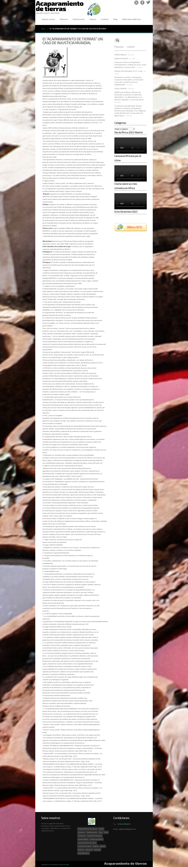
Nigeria (95, 846)
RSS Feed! (136, 2)
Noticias (81, 850)
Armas (101, 829)
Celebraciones (91, 832)
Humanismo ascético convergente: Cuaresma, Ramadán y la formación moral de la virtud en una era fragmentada (128, 81)
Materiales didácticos (131, 19)
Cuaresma (82, 836)
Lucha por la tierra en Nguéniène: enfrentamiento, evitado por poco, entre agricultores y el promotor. (130, 64)
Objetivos (64, 19)
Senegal (97, 850)
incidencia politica (96, 839)
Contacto (105, 19)
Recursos (89, 850)
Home (43, 29)
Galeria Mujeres (120, 55)
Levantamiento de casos (87, 843)
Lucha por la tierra (84, 846)
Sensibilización (83, 853)
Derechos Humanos (94, 836)
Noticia (102, 846)
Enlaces (92, 19)
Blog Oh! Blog (64, 864)
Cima (100, 832)
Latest (131, 46)
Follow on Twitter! (148, 2)
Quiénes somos (48, 19)
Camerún (81, 832)
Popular (119, 46)
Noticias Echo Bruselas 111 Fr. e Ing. (128, 71)
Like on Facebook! (142, 2)
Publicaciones (79, 19)
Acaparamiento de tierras (87, 829)
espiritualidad (83, 839)
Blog (115, 19)
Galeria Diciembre (121, 58)
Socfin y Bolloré (120, 88)
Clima (106, 832)
